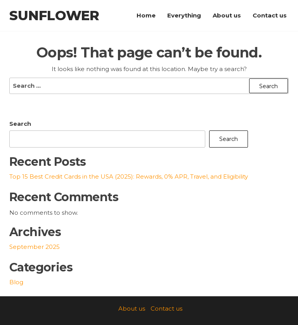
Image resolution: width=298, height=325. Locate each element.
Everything (184, 15)
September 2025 (34, 246)
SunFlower (54, 15)
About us (227, 15)
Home (146, 15)
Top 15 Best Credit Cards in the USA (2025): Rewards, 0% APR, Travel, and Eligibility (128, 176)
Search (20, 123)
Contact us (270, 15)
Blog (16, 282)
